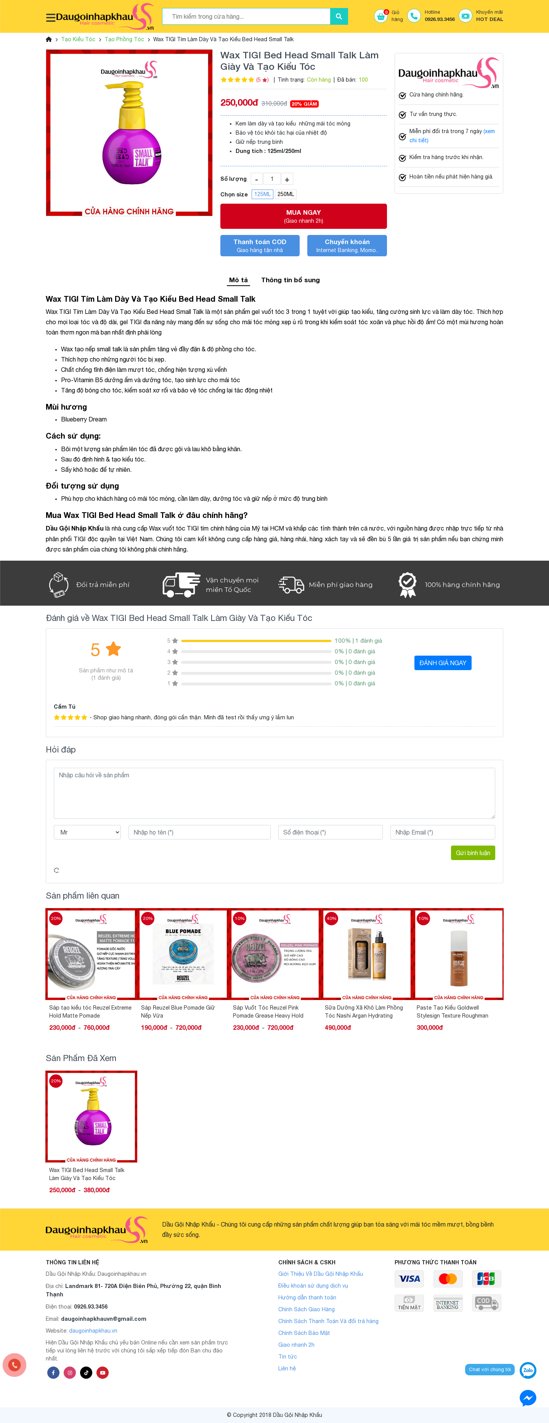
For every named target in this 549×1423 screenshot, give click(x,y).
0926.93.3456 (91, 1306)
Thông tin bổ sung (290, 280)
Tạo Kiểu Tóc (78, 39)
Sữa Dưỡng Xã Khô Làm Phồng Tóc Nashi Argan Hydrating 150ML (364, 1012)
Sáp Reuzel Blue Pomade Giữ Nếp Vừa (178, 1012)
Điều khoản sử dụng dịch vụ (313, 1286)
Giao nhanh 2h (296, 1345)
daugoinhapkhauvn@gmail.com (103, 1318)
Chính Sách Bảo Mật (304, 1333)
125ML (262, 194)
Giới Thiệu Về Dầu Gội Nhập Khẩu (320, 1274)
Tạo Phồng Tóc (124, 39)
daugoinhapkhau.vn (93, 1331)
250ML (286, 194)
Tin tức (287, 1357)
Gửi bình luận (473, 852)
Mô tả (238, 280)
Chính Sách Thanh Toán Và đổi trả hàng (328, 1321)
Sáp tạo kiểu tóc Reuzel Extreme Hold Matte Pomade (90, 1012)
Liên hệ (287, 1368)
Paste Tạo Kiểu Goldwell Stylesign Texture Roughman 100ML (452, 1012)
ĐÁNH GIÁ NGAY (443, 662)
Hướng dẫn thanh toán (307, 1297)
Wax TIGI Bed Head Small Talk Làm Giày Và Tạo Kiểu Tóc (86, 1174)
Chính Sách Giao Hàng (306, 1309)
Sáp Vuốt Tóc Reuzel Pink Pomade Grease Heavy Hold (268, 1012)
